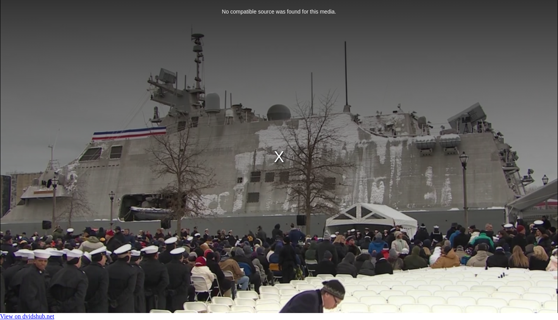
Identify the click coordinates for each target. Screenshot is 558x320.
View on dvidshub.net (27, 316)
